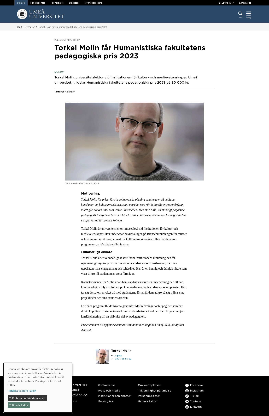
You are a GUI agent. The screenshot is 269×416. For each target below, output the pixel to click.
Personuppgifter (149, 395)
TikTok (192, 395)
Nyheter (30, 27)
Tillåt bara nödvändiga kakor (27, 398)
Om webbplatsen (149, 385)
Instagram (194, 390)
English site (245, 2)
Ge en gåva (105, 401)
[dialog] (37, 388)
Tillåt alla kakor (18, 405)
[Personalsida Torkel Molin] (121, 351)
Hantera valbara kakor (22, 390)
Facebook (194, 385)
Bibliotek (73, 2)
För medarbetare (93, 2)
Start (19, 27)
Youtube (193, 401)
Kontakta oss (106, 385)
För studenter (37, 2)
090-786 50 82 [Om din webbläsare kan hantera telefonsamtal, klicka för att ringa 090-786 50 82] (123, 358)
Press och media (109, 390)
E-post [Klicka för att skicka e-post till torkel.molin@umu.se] (118, 355)
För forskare (57, 2)
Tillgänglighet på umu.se (154, 390)
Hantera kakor (147, 401)
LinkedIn (193, 406)
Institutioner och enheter (114, 395)
